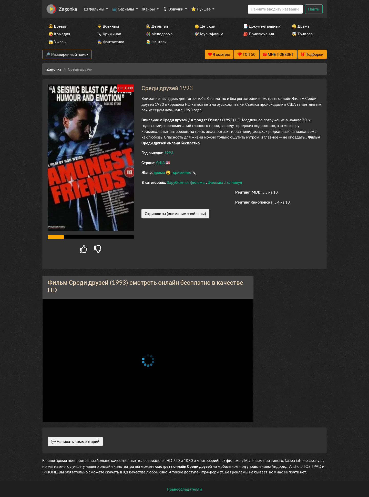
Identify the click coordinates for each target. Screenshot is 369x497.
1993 (168, 152)
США (161, 162)
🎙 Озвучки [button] (173, 9)
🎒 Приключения (258, 33)
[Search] (275, 9)
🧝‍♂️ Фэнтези (156, 41)
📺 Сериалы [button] (123, 9)
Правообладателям (184, 489)
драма (159, 172)
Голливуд (233, 182)
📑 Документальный (260, 26)
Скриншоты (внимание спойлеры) (175, 213)
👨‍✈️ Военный (108, 26)
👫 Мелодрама (159, 33)
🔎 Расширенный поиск (67, 54)
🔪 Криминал (109, 33)
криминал (182, 172)
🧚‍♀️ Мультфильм (208, 33)
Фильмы (216, 182)
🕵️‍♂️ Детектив (157, 26)
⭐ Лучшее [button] (201, 9)
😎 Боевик (57, 26)
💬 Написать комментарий (75, 441)
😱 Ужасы (57, 41)
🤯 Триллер (302, 33)
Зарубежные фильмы (186, 182)
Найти (313, 9)
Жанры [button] (149, 9)
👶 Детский (204, 26)
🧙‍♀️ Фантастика (110, 41)
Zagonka (68, 9)
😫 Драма (301, 26)
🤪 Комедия (59, 33)
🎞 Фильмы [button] (94, 9)
